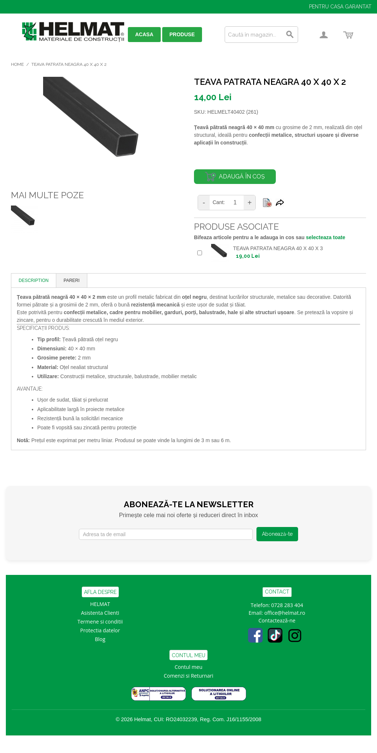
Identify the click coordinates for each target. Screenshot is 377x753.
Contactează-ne (276, 620)
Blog (100, 639)
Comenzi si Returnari (188, 675)
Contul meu (188, 666)
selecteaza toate (325, 237)
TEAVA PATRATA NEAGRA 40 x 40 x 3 (278, 248)
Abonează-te (277, 534)
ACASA (144, 34)
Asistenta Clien (98, 612)
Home (17, 64)
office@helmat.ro (284, 612)
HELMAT (100, 603)
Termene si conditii (100, 621)
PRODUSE (182, 34)
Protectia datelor (100, 630)
